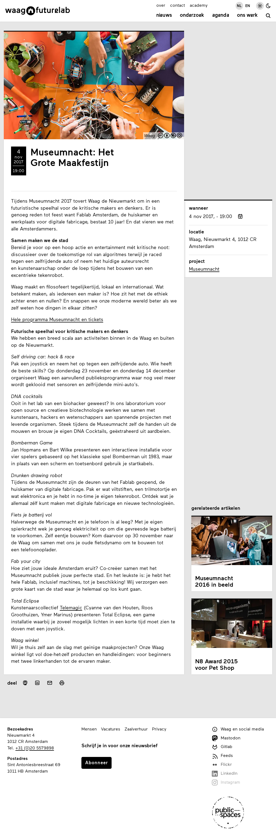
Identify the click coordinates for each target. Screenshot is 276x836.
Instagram (226, 782)
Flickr (222, 765)
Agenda (220, 15)
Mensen (89, 728)
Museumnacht (204, 269)
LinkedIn (224, 773)
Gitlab (222, 747)
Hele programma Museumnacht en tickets (57, 319)
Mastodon (226, 738)
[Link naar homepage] (37, 11)
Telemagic (71, 607)
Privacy (159, 728)
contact (177, 5)
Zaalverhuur (136, 728)
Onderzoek (192, 15)
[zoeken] (268, 16)
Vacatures (110, 728)
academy (199, 5)
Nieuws (164, 15)
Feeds (222, 756)
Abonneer (96, 762)
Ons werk (247, 15)
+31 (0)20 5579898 (34, 747)
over (160, 5)
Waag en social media (238, 729)
